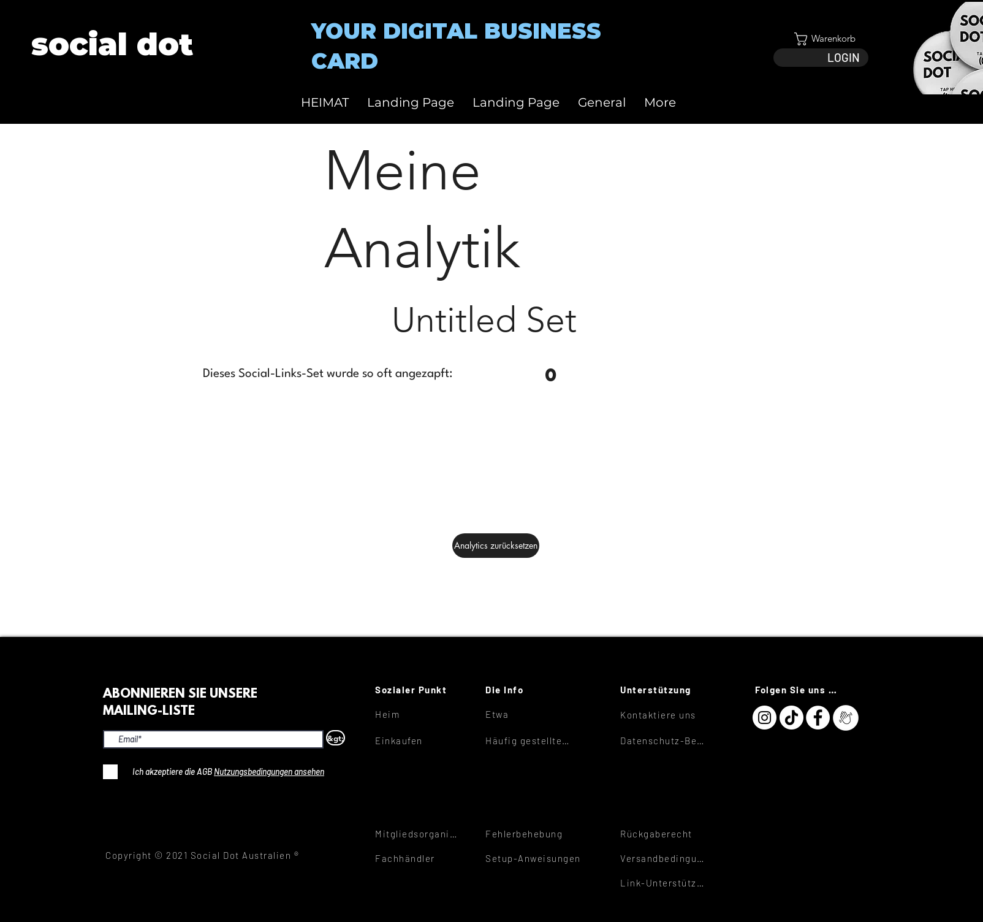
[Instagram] (764, 718)
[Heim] (418, 714)
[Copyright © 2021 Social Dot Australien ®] (209, 855)
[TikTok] (791, 718)
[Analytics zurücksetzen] (495, 545)
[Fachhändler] (418, 858)
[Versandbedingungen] (663, 858)
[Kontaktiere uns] (663, 715)
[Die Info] (528, 689)
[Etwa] (528, 714)
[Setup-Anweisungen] (541, 858)
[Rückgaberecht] (663, 833)
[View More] (111, 44)
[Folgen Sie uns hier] (798, 689)
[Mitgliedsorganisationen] (418, 833)
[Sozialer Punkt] (418, 689)
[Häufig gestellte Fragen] (528, 740)
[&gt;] (335, 737)
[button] (821, 38)
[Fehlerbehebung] (528, 833)
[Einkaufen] (418, 740)
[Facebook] (818, 718)
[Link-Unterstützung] (663, 883)
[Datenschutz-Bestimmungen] (663, 740)
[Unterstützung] (663, 689)
